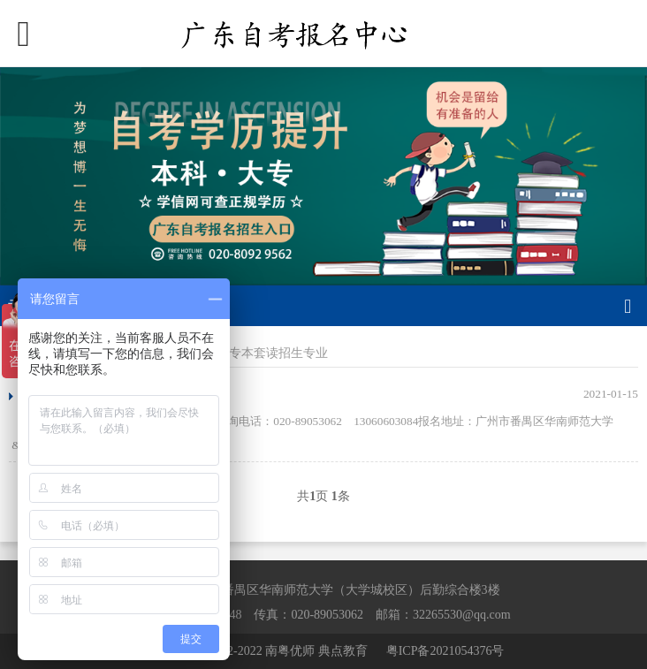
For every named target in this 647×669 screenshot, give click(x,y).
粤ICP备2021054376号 (445, 651)
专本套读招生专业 (278, 353)
